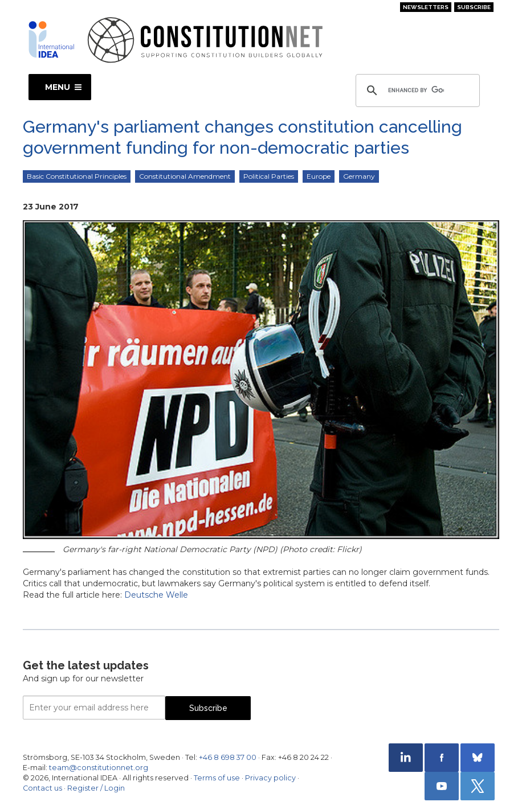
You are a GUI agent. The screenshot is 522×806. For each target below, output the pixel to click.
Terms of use (217, 778)
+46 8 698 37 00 (227, 757)
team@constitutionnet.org (98, 767)
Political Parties (268, 176)
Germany (359, 176)
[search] (416, 90)
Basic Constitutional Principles (77, 176)
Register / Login (96, 788)
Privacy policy (270, 778)
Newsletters (425, 7)
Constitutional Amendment (185, 176)
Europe (319, 176)
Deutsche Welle (156, 595)
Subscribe (474, 7)
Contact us (42, 788)
